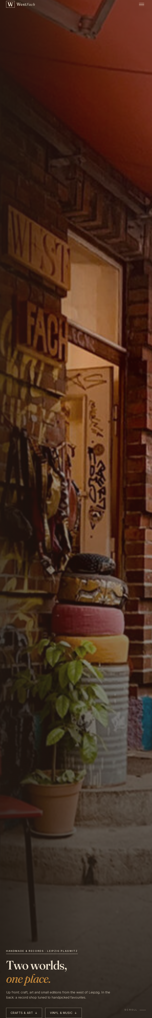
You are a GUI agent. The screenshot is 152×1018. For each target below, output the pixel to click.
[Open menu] (141, 4)
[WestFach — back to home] (20, 4)
